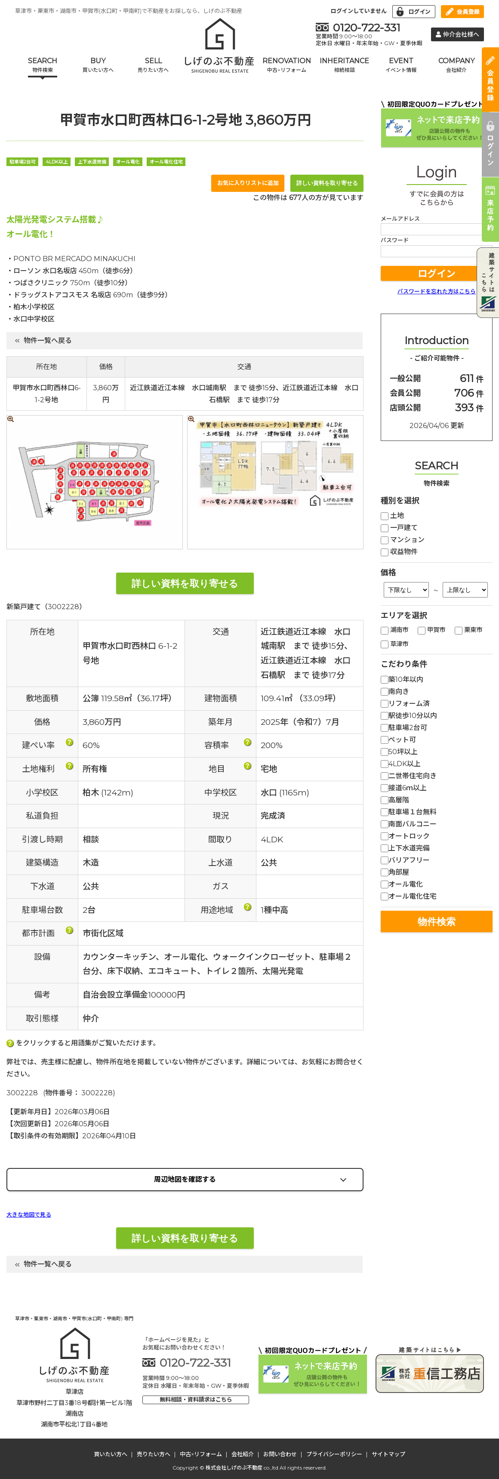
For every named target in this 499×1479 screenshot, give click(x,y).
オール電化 (402, 884)
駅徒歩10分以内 (409, 716)
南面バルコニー (409, 824)
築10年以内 (402, 679)
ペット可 (398, 740)
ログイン (437, 274)
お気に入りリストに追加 (248, 182)
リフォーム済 (405, 703)
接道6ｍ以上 (404, 788)
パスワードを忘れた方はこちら (436, 291)
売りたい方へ (153, 1454)
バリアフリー (405, 860)
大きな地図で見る (28, 1214)
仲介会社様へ (458, 34)
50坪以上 (399, 752)
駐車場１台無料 (409, 812)
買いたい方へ (110, 1454)
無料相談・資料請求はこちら (196, 1399)
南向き (395, 691)
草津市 (394, 644)
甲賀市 (431, 630)
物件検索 (437, 921)
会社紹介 (242, 1454)
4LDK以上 (401, 764)
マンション (403, 540)
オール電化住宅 (409, 896)
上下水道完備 (405, 848)
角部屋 (395, 872)
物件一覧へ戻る (43, 340)
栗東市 (468, 630)
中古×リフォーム (201, 1454)
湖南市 (394, 630)
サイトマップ (388, 1454)
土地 (392, 515)
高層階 (395, 800)
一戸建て (399, 528)
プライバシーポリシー (334, 1454)
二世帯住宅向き (409, 776)
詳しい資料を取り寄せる (327, 183)
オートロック (405, 836)
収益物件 (399, 552)
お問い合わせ (280, 1454)
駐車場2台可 (404, 728)
